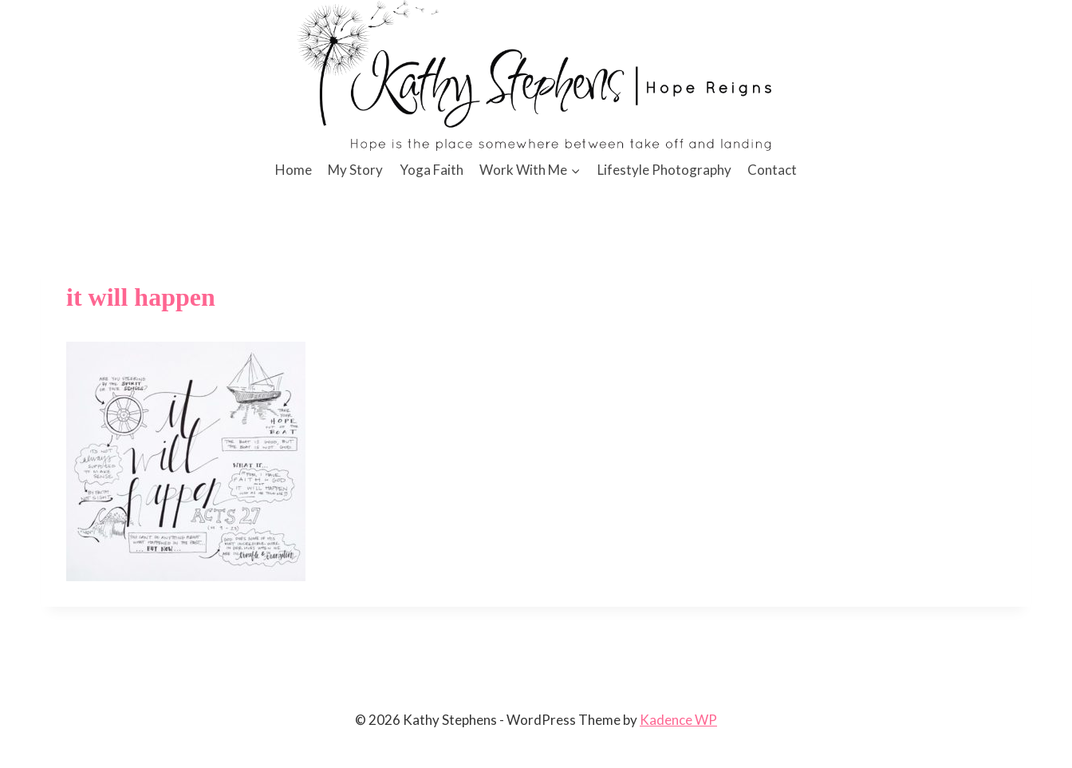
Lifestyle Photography (664, 169)
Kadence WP (678, 719)
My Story (355, 169)
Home (293, 169)
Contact (772, 169)
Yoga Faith (431, 169)
